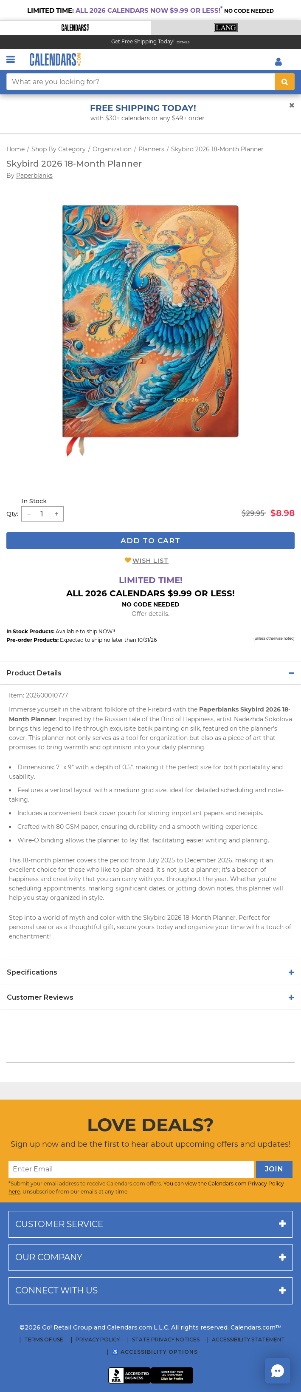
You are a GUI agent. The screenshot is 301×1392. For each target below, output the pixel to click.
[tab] (150, 673)
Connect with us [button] (56, 1290)
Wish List (150, 560)
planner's (263, 728)
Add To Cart (150, 540)
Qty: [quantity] (12, 514)
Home (15, 149)
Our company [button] (48, 1257)
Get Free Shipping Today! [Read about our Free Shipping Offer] (142, 41)
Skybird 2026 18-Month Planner (217, 149)
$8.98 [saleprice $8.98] (282, 513)
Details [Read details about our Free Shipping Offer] (183, 42)
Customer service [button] (59, 1224)
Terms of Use (43, 1340)
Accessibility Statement (248, 1340)
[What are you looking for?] (140, 81)
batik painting (158, 728)
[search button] (285, 81)
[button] (75, 28)
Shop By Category (58, 149)
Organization (112, 149)
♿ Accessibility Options (155, 1352)
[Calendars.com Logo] (55, 59)
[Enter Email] (131, 1169)
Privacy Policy (98, 1340)
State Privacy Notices (166, 1340)
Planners (151, 149)
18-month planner (49, 860)
